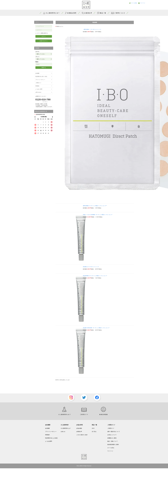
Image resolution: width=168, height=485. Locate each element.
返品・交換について (112, 441)
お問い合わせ (43, 92)
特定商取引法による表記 (51, 438)
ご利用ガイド (43, 83)
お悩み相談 (79, 428)
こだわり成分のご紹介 (82, 434)
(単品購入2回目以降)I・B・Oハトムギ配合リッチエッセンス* (96, 327)
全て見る (94, 431)
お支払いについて (111, 434)
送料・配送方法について (113, 431)
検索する (44, 67)
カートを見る (110, 447)
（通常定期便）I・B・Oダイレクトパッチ (92, 29)
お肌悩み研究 (70, 13)
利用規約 (43, 86)
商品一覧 (101, 13)
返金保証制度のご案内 (113, 444)
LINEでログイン (44, 41)
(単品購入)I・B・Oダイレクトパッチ (91, 266)
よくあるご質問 (43, 89)
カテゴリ (37, 51)
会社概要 (43, 73)
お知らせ (63, 431)
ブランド (37, 56)
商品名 (36, 61)
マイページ (110, 451)
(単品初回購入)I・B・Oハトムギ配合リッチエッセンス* (95, 275)
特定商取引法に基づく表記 (43, 76)
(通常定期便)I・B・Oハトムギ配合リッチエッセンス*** (95, 205)
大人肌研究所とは (51, 13)
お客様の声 (87, 13)
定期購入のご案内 (111, 438)
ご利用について (118, 13)
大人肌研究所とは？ (66, 428)
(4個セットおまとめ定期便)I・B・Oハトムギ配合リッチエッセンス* (97, 214)
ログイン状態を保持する (41, 33)
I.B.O (93, 428)
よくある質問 (48, 441)
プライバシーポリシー (43, 79)
